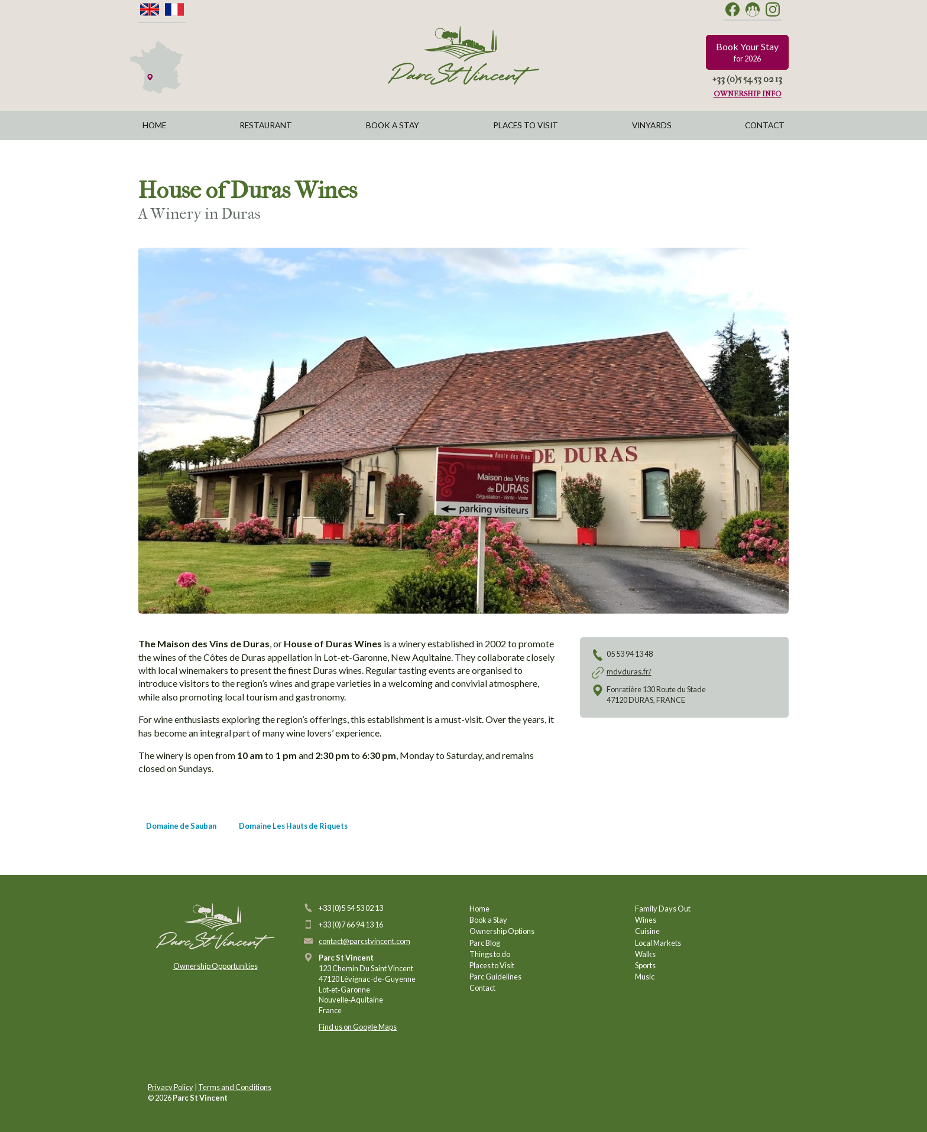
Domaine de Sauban (181, 826)
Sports (645, 965)
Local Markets (658, 943)
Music (644, 976)
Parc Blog (484, 943)
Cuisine (647, 931)
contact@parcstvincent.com (364, 941)
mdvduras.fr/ (629, 671)
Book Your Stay (747, 52)
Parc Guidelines (495, 976)
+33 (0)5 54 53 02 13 (747, 79)
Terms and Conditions (234, 1087)
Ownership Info (748, 93)
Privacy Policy (170, 1087)
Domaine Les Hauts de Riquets (293, 826)
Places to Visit (525, 125)
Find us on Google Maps (358, 1027)
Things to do (489, 954)
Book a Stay (392, 125)
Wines (645, 920)
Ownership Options (501, 931)
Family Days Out (663, 908)
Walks (645, 954)
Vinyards (652, 125)
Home (154, 125)
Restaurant (265, 125)
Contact (765, 125)
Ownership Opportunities (215, 966)
